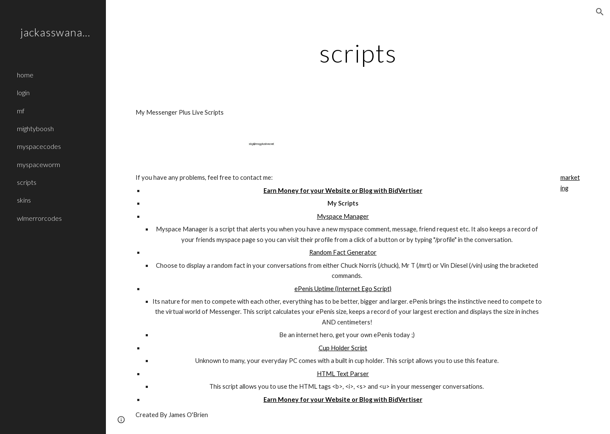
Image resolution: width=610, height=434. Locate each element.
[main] (358, 53)
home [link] (25, 75)
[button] (600, 12)
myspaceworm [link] (38, 164)
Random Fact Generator (343, 252)
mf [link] (21, 111)
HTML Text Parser (343, 373)
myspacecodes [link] (39, 146)
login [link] (23, 92)
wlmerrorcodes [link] (39, 218)
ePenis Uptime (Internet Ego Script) (342, 288)
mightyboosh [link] (35, 128)
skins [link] (24, 200)
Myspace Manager (343, 216)
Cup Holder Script (343, 348)
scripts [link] (26, 182)
